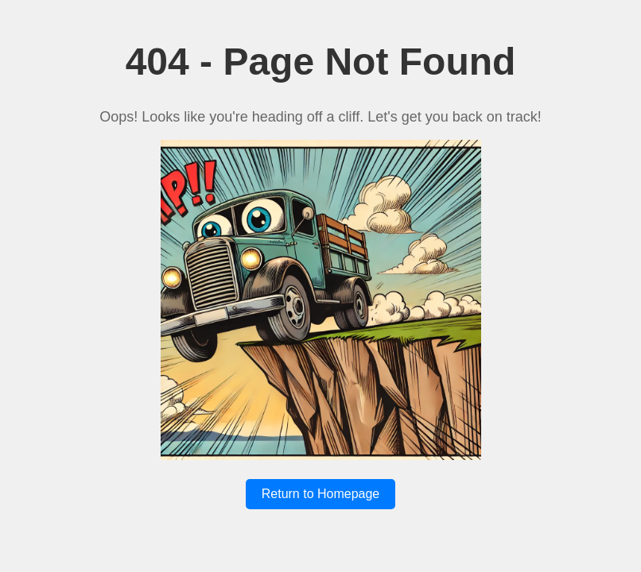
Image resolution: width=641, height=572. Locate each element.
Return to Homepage (321, 493)
